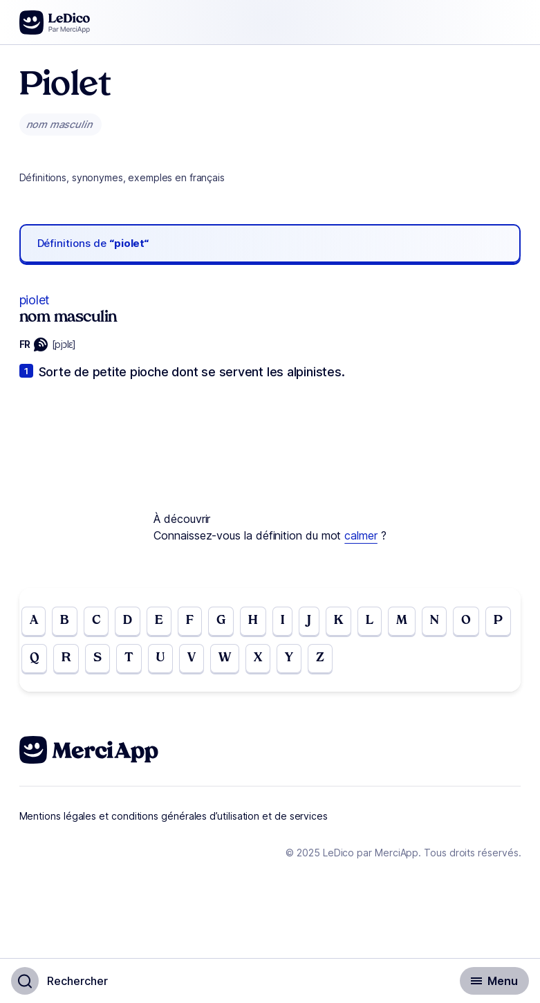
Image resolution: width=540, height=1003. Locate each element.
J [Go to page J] (309, 620)
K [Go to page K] (338, 620)
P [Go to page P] (498, 620)
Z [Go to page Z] (320, 658)
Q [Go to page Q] (34, 658)
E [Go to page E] (159, 620)
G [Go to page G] (220, 620)
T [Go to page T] (128, 658)
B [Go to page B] (64, 620)
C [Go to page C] (96, 620)
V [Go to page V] (191, 658)
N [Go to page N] (434, 620)
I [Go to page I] (282, 620)
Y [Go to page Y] (289, 658)
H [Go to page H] (253, 620)
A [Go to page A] (34, 620)
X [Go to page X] (258, 658)
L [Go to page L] (369, 620)
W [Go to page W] (224, 658)
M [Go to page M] (401, 620)
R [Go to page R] (66, 658)
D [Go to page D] (127, 620)
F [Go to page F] (190, 620)
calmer (361, 535)
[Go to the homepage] (55, 22)
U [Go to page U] (160, 658)
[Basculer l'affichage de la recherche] (59, 981)
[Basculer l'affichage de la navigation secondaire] (494, 981)
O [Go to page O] (466, 620)
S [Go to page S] (97, 658)
